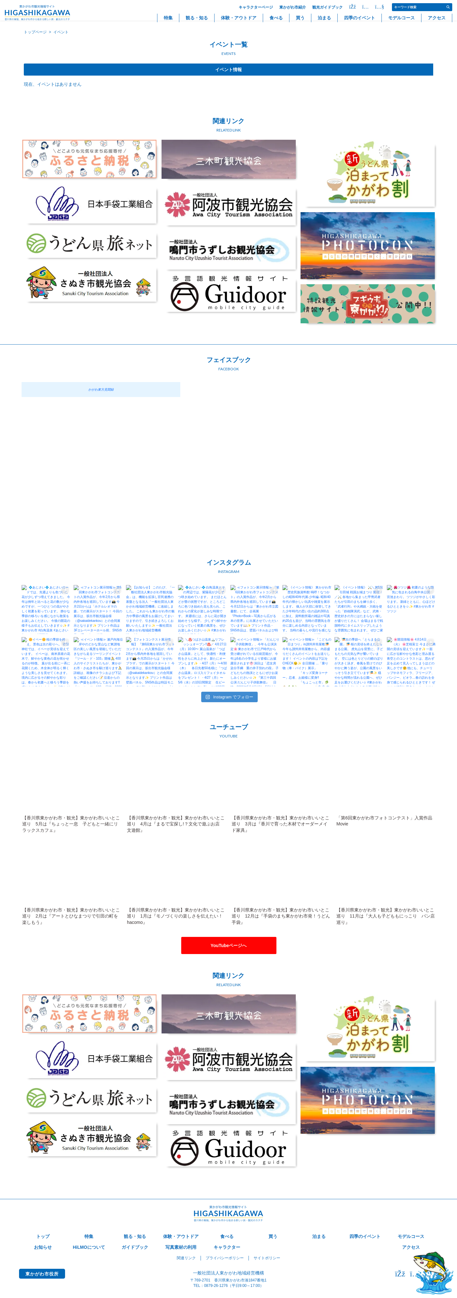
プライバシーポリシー (225, 1258)
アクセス (437, 17)
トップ (43, 1236)
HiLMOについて (89, 1247)
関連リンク (186, 1258)
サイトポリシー (267, 1258)
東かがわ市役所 (42, 1273)
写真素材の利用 (180, 1247)
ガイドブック (135, 1247)
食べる (276, 17)
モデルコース (401, 17)
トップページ (35, 32)
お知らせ (43, 1247)
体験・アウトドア (238, 17)
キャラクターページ (256, 7)
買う (300, 17)
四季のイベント (359, 17)
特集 (168, 17)
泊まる (324, 17)
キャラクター (227, 1247)
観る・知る (197, 17)
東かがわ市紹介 (292, 7)
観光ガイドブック (327, 7)
